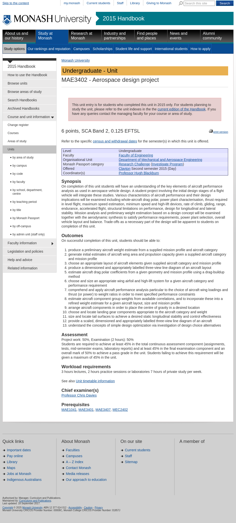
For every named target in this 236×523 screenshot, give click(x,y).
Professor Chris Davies (79, 395)
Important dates (19, 450)
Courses (13, 133)
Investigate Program (167, 164)
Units (11, 149)
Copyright (7, 507)
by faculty (19, 182)
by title (17, 210)
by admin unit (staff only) (29, 234)
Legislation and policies (25, 251)
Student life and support (133, 49)
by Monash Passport (26, 218)
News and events (178, 35)
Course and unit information (29, 117)
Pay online (15, 456)
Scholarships (102, 49)
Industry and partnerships (115, 35)
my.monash (72, 3)
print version (220, 131)
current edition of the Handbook (182, 109)
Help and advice (20, 260)
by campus (20, 165)
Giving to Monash (159, 3)
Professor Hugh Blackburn (139, 173)
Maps (11, 468)
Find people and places (147, 35)
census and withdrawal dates (115, 141)
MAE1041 (68, 410)
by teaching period (25, 202)
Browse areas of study (25, 92)
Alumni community (212, 35)
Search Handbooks (22, 100)
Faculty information (22, 243)
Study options (14, 49)
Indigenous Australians (24, 480)
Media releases (77, 474)
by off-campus (22, 226)
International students (171, 49)
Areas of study (17, 141)
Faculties (73, 450)
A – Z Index (74, 462)
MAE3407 (103, 410)
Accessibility (75, 507)
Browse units (17, 83)
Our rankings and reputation (49, 49)
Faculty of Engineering (136, 155)
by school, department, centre (27, 191)
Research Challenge (134, 164)
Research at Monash (81, 35)
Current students (98, 3)
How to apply (200, 49)
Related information (22, 268)
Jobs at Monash (19, 474)
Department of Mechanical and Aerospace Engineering (160, 160)
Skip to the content (15, 3)
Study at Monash (45, 35)
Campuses (81, 49)
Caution (88, 507)
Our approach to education (86, 480)
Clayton (124, 169)
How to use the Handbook (27, 75)
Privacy (99, 507)
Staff (120, 3)
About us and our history (16, 35)
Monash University (75, 60)
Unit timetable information (95, 381)
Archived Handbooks (23, 108)
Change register (18, 125)
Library (135, 3)
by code (18, 173)
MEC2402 (120, 410)
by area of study (23, 157)
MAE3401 (85, 410)
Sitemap (131, 462)
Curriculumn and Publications (35, 500)
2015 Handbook (123, 18)
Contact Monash (78, 468)
